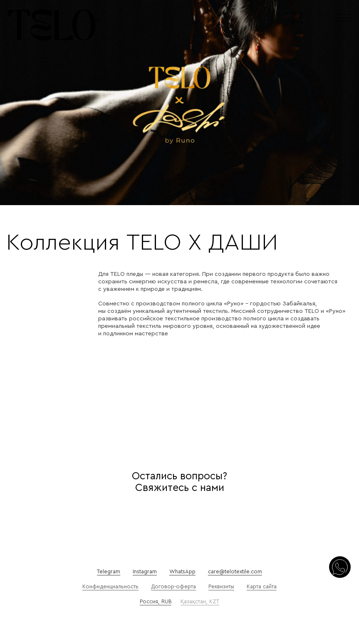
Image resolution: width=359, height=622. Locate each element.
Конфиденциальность (110, 586)
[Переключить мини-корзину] (296, 18)
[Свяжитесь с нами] (340, 568)
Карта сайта (262, 586)
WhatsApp (182, 571)
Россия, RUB (155, 601)
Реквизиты (221, 586)
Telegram (108, 571)
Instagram (145, 571)
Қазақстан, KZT (200, 601)
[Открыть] (342, 18)
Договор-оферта (173, 586)
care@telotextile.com (235, 571)
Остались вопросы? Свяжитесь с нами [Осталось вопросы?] (179, 482)
